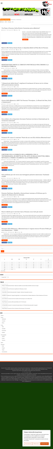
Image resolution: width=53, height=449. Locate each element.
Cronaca (3, 320)
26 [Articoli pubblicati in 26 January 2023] (26, 267)
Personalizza (28, 443)
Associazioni (4, 351)
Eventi (18, 49)
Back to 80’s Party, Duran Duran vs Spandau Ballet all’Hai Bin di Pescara (25, 48)
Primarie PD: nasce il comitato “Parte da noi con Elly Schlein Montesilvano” (26, 137)
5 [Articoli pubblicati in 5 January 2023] (26, 262)
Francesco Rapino (5, 49)
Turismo (3, 340)
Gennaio (9, 21)
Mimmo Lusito (4, 232)
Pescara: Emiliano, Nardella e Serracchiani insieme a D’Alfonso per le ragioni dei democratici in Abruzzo (24, 194)
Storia (16, 86)
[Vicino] (49, 430)
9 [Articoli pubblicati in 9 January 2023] (4, 264)
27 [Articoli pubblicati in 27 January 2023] (33, 267)
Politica (16, 139)
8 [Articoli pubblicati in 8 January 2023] (48, 262)
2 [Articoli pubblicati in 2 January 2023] (4, 262)
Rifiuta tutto (36, 443)
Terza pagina (3, 334)
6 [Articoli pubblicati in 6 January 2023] (33, 262)
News (3, 322)
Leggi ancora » (25, 39)
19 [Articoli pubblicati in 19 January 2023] (26, 265)
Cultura (3, 336)
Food (3, 346)
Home (2, 21)
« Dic (2, 270)
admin (3, 68)
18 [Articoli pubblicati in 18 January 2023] (19, 265)
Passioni (2, 344)
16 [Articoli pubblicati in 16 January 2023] (4, 265)
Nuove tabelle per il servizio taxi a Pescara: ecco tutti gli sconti (22, 212)
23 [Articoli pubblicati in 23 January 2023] (4, 267)
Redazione (4, 30)
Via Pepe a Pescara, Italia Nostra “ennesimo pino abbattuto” (21, 28)
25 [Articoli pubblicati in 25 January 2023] (19, 267)
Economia (16, 213)
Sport (2, 342)
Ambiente (16, 30)
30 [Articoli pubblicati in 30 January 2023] (4, 269)
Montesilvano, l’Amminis (15, 19)
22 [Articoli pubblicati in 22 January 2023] (48, 265)
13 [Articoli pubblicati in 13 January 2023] (33, 264)
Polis (2, 325)
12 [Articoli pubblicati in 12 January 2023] (26, 264)
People (3, 348)
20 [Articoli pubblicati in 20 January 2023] (33, 265)
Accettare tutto (44, 443)
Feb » (4, 270)
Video (19, 232)
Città (14, 68)
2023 (6, 21)
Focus (2, 317)
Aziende (3, 328)
